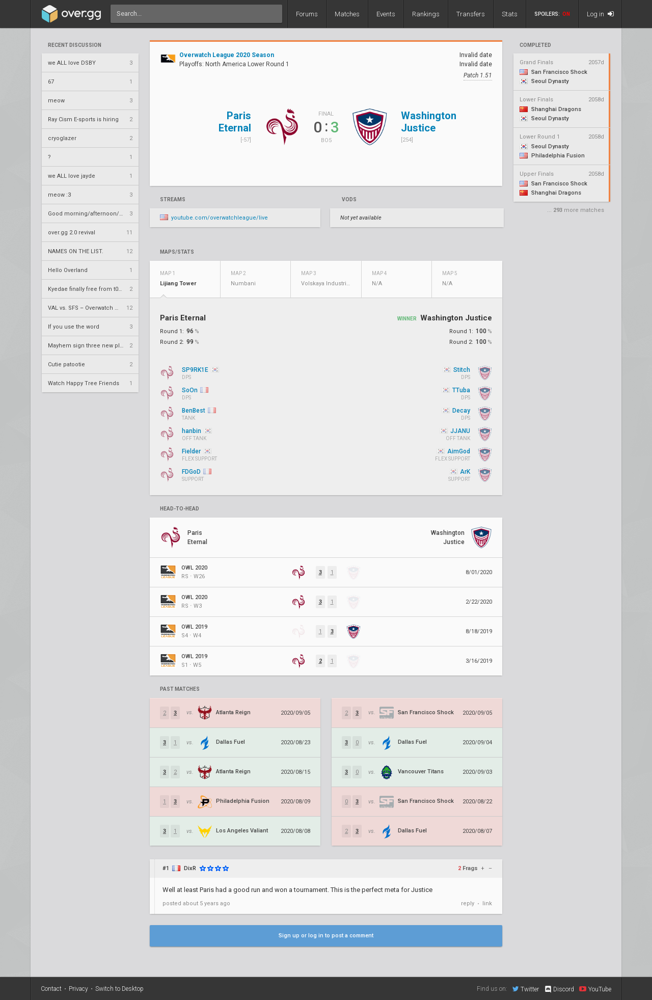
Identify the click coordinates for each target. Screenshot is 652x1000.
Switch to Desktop (119, 989)
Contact (51, 989)
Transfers (470, 14)
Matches (347, 14)
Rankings (426, 14)
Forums (307, 14)
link (487, 903)
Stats (510, 14)
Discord (559, 989)
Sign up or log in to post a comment (326, 935)
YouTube (595, 988)
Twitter (525, 988)
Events (385, 14)
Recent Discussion (74, 45)
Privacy (78, 989)
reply (467, 903)
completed (535, 45)
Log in (600, 14)
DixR (190, 868)
